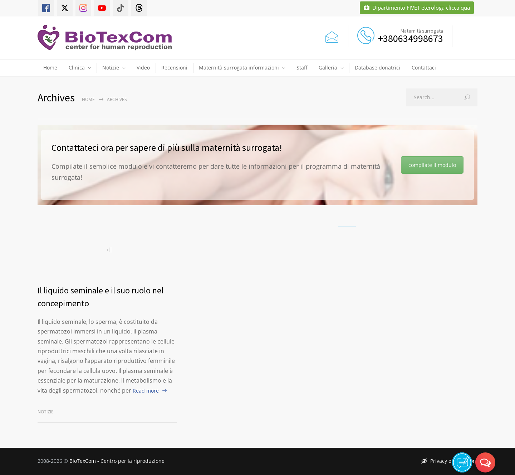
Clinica (77, 67)
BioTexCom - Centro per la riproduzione (117, 460)
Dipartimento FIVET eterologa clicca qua (417, 7)
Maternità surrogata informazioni (239, 67)
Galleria (328, 67)
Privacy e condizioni (449, 460)
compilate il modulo (432, 165)
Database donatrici (377, 67)
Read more (146, 390)
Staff (301, 67)
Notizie (110, 67)
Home (50, 67)
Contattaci (424, 67)
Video (143, 67)
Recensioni (174, 67)
